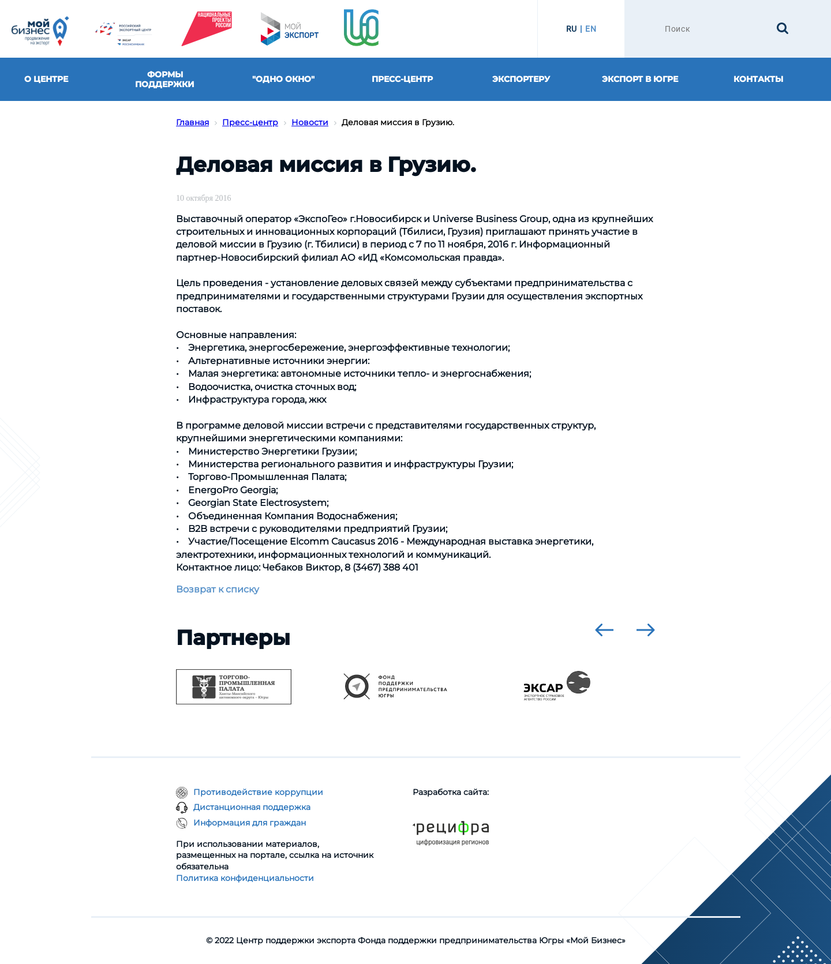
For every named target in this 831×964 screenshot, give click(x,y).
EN (590, 28)
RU (571, 28)
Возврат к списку (217, 589)
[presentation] (604, 630)
